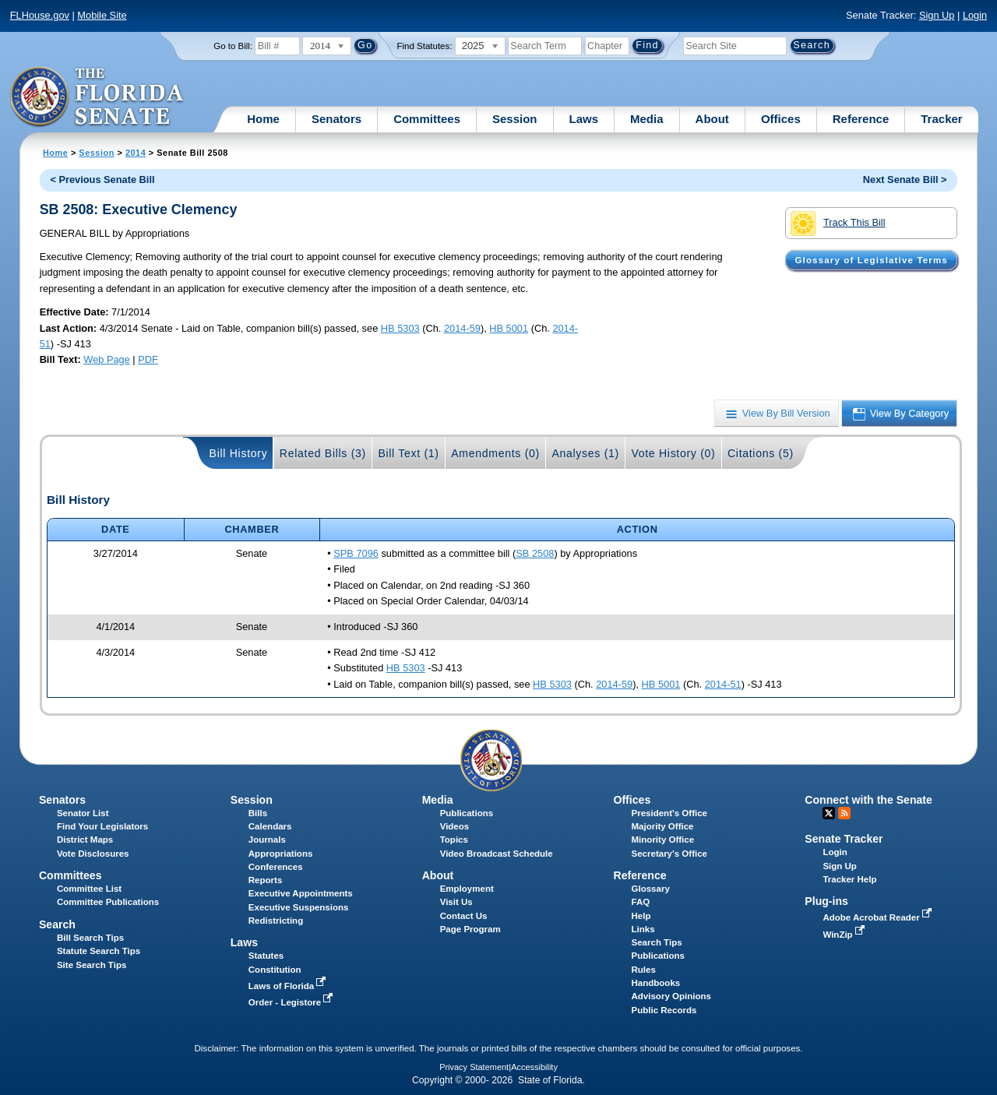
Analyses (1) (585, 453)
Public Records (664, 1010)
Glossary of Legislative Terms (870, 260)
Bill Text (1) (408, 453)
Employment (467, 888)
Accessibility (534, 1067)
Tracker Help (849, 879)
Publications (466, 813)
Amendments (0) (495, 453)
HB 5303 (400, 328)
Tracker (941, 118)
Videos (455, 826)
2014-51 (723, 684)
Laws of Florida (288, 986)
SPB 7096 (356, 553)
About (712, 118)
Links (643, 929)
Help (641, 916)
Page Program (470, 929)
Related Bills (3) (323, 453)
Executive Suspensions (298, 907)
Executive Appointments (300, 893)
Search (57, 924)
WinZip (845, 934)
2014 (135, 152)
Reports (265, 880)
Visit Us (456, 902)
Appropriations (280, 853)
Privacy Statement (474, 1067)
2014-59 (462, 328)
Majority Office (663, 826)
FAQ (641, 902)
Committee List (89, 888)
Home (263, 118)
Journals (267, 839)
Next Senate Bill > (905, 179)
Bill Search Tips (90, 937)
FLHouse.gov (39, 15)
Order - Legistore (292, 1002)
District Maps (85, 839)
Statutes (266, 955)
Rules (644, 969)
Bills (257, 813)
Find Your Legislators (102, 826)
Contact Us (464, 916)
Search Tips (657, 942)
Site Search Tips (91, 965)
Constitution (274, 969)
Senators (336, 118)
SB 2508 (535, 553)
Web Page (106, 359)
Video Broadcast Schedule (496, 853)
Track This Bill (838, 223)
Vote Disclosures (93, 853)
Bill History (239, 453)
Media (647, 118)
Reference (861, 118)
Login (975, 15)
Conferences (275, 866)
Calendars (270, 826)
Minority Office (663, 839)
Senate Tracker (844, 839)
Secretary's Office (669, 853)
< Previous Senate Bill (102, 179)
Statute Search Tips (98, 951)
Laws (584, 118)
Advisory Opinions (671, 996)
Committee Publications (108, 902)
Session (514, 118)
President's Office (669, 813)
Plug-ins (826, 901)
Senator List (83, 813)
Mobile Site (101, 15)
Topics (454, 839)
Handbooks (656, 983)
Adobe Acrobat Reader (879, 917)
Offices (781, 118)
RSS (844, 813)
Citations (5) (760, 453)
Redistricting (275, 920)
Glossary (651, 888)
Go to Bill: (232, 46)
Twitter (829, 813)
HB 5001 (508, 328)
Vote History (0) (673, 453)
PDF (148, 359)
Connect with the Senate (868, 800)
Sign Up (937, 15)
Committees (426, 118)
